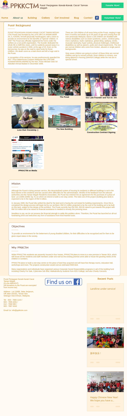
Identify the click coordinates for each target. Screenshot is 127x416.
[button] (63, 17)
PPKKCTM (24, 6)
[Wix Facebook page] (97, 18)
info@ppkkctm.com (19, 310)
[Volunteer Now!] (112, 18)
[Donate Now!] (112, 5)
